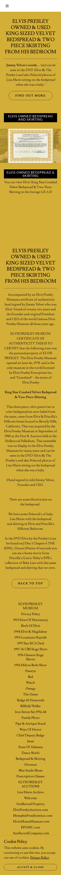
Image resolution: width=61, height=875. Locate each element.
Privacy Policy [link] (30, 614)
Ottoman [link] (30, 765)
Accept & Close (30, 867)
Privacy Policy (39, 857)
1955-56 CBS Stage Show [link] (30, 649)
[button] (7, 6)
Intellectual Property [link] (30, 804)
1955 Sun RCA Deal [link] (30, 643)
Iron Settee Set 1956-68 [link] (30, 712)
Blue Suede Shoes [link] (30, 770)
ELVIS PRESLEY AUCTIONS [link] (30, 784)
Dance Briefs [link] (31, 753)
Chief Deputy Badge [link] (30, 735)
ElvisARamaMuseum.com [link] (31, 821)
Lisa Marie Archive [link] (30, 792)
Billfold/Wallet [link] (30, 706)
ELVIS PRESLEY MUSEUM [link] (30, 606)
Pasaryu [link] (30, 671)
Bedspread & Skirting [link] (30, 759)
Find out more (30, 96)
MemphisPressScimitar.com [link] (32, 816)
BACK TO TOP (30, 583)
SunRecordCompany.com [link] (31, 833)
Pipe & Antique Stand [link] (30, 724)
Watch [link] (30, 683)
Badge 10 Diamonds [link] (30, 700)
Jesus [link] (30, 741)
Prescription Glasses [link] (30, 776)
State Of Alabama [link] (30, 747)
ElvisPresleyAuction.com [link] (30, 810)
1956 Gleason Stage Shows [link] (31, 657)
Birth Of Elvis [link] (30, 626)
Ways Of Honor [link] (30, 729)
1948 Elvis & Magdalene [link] (30, 632)
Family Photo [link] (30, 718)
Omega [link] (30, 688)
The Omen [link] (30, 694)
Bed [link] (30, 677)
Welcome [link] (30, 798)
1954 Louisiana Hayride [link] (30, 637)
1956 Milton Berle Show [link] (30, 665)
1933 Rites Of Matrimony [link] (30, 620)
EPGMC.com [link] (30, 827)
